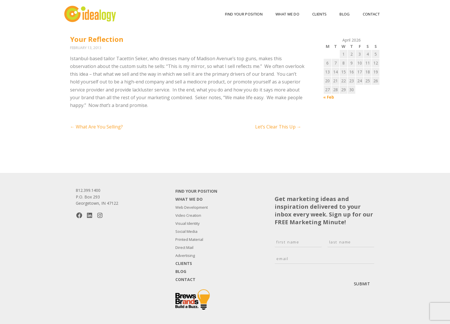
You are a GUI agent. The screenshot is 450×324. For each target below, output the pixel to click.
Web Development (191, 207)
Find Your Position (244, 14)
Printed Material (189, 239)
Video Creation (188, 215)
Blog (345, 14)
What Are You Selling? (96, 127)
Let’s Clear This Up (278, 127)
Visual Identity (187, 223)
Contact (371, 14)
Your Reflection (96, 39)
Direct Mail (184, 247)
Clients (319, 14)
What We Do (287, 14)
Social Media (186, 231)
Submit (362, 283)
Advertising (185, 255)
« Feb (328, 97)
